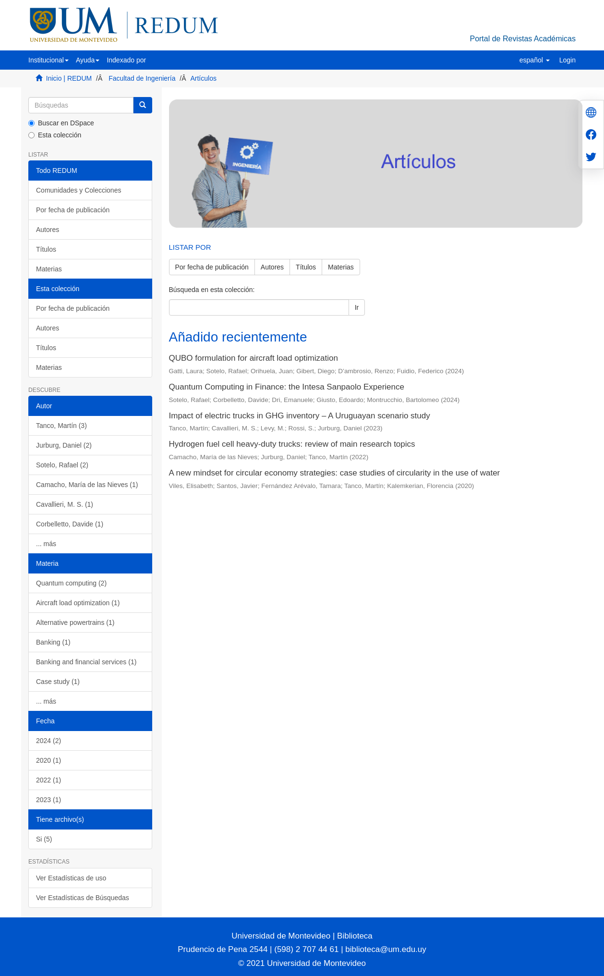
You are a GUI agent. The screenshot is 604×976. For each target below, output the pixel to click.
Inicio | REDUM (69, 78)
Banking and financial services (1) (86, 662)
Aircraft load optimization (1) (78, 603)
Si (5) (44, 839)
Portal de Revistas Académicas (523, 39)
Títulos (46, 249)
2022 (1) (48, 780)
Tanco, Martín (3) (61, 425)
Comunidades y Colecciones (78, 190)
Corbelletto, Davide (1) (69, 524)
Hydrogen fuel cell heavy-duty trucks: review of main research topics (292, 444)
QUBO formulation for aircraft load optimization (253, 358)
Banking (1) (53, 642)
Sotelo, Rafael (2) (62, 465)
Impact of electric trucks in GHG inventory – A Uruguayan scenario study (299, 415)
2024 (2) (48, 740)
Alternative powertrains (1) (75, 622)
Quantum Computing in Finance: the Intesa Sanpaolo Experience (286, 386)
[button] (48, 60)
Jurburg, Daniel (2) (64, 445)
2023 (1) (48, 800)
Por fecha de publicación (72, 210)
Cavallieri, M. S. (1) (64, 504)
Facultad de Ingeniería (142, 78)
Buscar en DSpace (61, 123)
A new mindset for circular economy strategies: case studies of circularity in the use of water (334, 472)
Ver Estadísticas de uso (71, 878)
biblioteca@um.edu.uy (385, 949)
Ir (357, 307)
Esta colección (54, 135)
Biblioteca (353, 935)
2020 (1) (48, 760)
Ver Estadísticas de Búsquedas (82, 898)
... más (46, 544)
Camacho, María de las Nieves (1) (87, 484)
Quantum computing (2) (71, 583)
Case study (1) (58, 681)
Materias (49, 269)
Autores (47, 229)
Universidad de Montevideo (282, 935)
